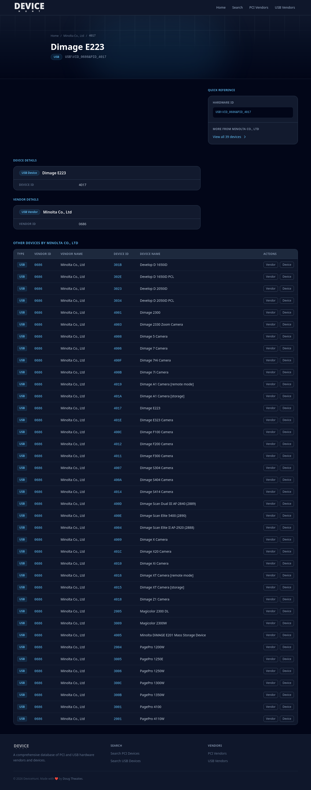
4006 (118, 348)
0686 (38, 265)
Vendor (271, 265)
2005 (118, 611)
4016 (118, 576)
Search (237, 7)
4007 (118, 468)
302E (118, 277)
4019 (118, 384)
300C (118, 683)
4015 (118, 587)
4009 (118, 540)
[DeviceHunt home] (29, 7)
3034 (118, 301)
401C (118, 552)
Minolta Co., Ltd (73, 36)
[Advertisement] (107, 123)
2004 (118, 647)
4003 (118, 325)
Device (286, 265)
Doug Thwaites (72, 779)
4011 (118, 456)
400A (118, 480)
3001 (118, 707)
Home (221, 7)
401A (118, 396)
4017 (118, 408)
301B (118, 265)
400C (118, 432)
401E (118, 420)
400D (118, 504)
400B (118, 372)
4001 (118, 313)
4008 (118, 337)
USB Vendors (285, 7)
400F (118, 360)
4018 (118, 599)
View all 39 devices (230, 136)
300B (118, 695)
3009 (118, 623)
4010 (118, 564)
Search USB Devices (126, 761)
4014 (118, 492)
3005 (118, 659)
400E (118, 516)
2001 (118, 719)
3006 (118, 671)
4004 (118, 528)
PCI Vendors (258, 7)
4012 (118, 444)
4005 (118, 635)
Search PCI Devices (125, 753)
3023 (118, 289)
